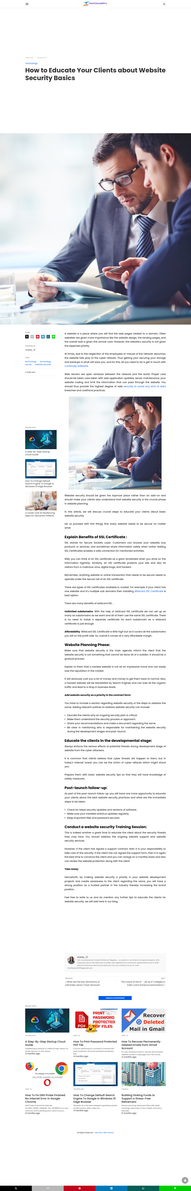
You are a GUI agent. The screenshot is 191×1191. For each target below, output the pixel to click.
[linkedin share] (43, 336)
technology (30, 361)
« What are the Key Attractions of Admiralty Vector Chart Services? (82, 983)
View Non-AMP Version (104, 1132)
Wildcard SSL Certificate (148, 591)
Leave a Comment (115, 998)
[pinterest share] (37, 336)
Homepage (29, 58)
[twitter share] (27, 336)
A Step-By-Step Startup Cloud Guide (37, 453)
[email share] (32, 336)
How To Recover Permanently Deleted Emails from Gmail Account (141, 1045)
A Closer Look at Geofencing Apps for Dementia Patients (40, 514)
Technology (41, 58)
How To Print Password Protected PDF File (95, 1043)
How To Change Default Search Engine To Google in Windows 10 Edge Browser (39, 483)
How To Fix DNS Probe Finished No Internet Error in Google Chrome (45, 1098)
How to (76, 1036)
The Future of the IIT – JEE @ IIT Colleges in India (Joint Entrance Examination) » (143, 983)
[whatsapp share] (48, 336)
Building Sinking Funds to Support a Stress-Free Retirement (138, 1098)
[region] (95, 31)
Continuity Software (76, 366)
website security (43, 364)
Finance (125, 1089)
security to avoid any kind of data (145, 386)
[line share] (53, 336)
